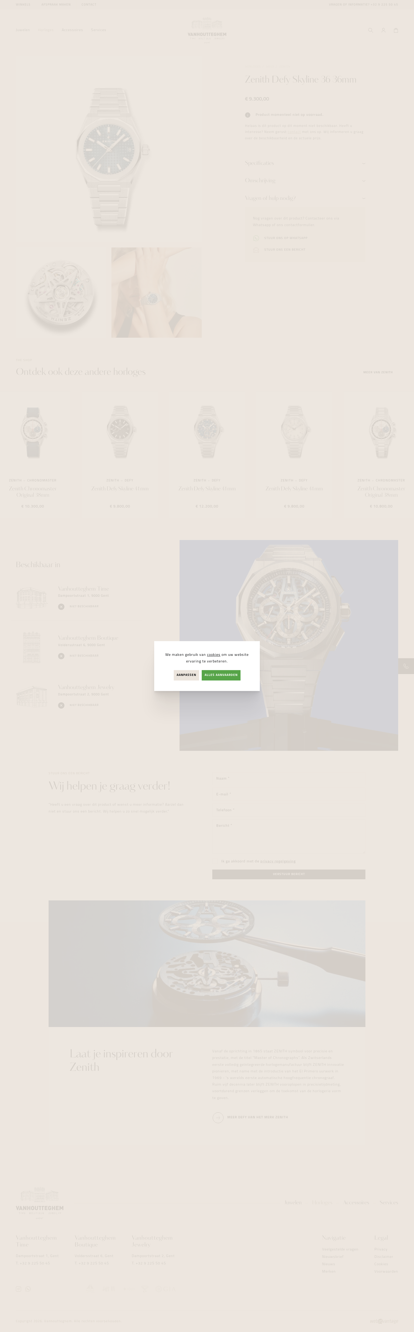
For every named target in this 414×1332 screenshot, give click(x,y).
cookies (213, 655)
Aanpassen (186, 675)
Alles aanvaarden (221, 675)
